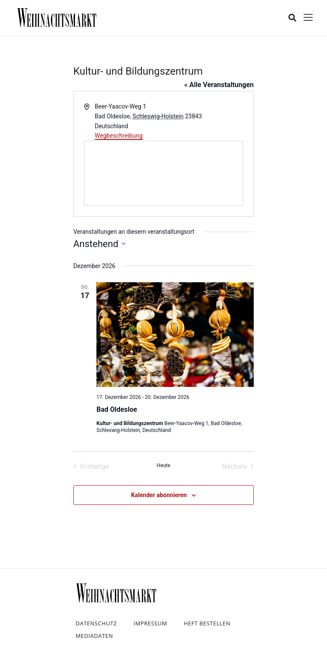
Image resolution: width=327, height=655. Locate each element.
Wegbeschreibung (119, 135)
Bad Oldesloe (116, 409)
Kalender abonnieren (159, 495)
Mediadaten (94, 636)
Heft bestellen (207, 623)
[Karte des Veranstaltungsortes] (163, 173)
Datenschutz (96, 623)
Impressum (150, 623)
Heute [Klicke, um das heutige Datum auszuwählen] (164, 465)
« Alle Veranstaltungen (219, 85)
